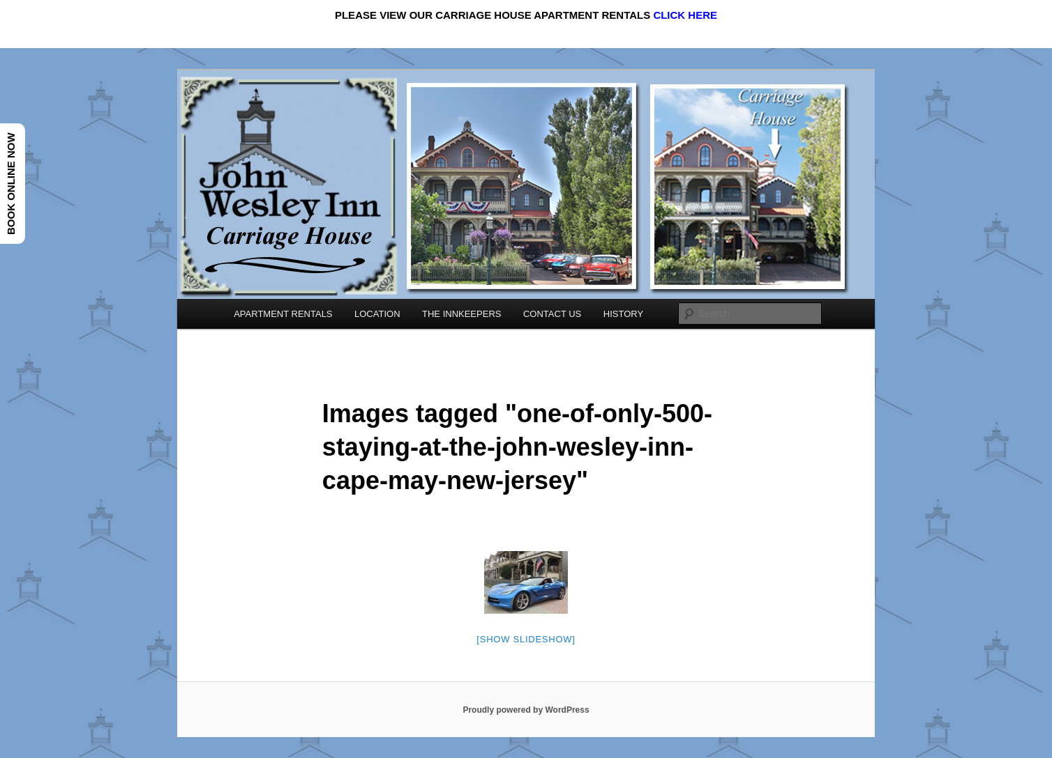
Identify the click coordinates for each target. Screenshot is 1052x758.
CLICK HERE (685, 15)
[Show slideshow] (525, 639)
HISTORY (623, 314)
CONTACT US (552, 314)
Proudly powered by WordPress (526, 710)
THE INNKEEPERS (461, 314)
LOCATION (377, 314)
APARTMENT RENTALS (283, 314)
